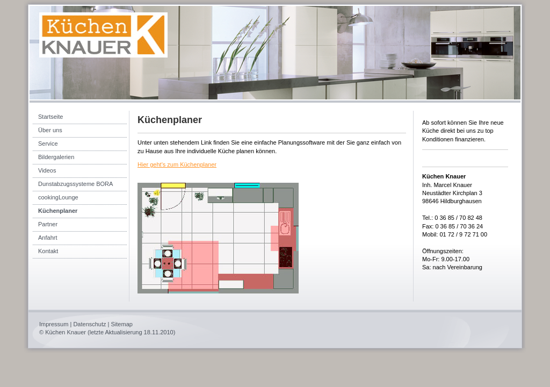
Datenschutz (89, 324)
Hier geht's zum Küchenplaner (177, 164)
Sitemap (122, 324)
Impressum (53, 324)
